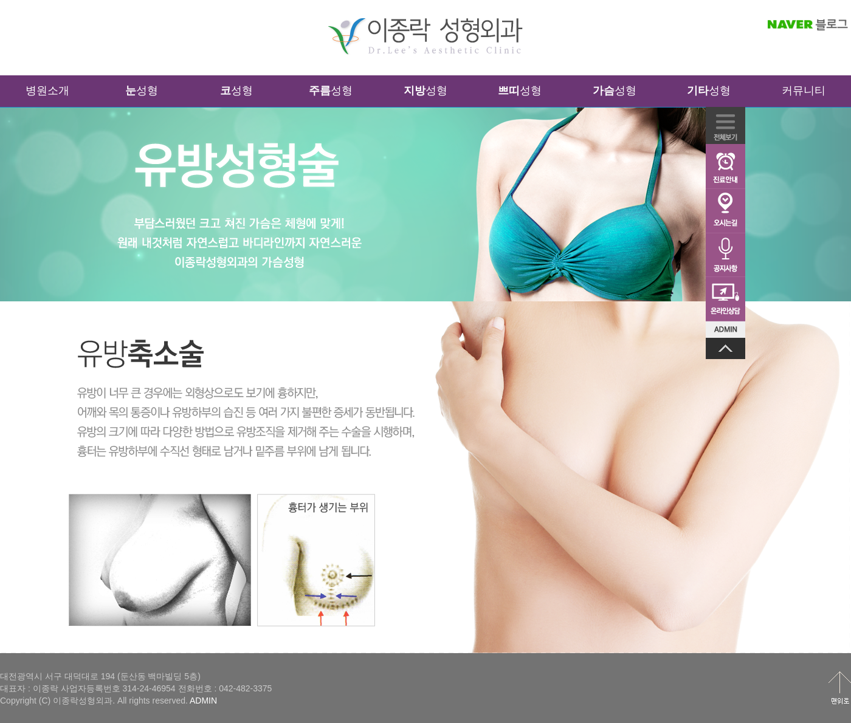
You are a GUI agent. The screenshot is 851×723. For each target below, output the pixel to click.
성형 (141, 90)
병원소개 (47, 90)
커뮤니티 (803, 90)
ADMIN (203, 700)
